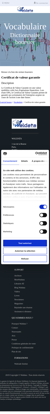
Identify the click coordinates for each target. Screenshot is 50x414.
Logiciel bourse (6, 102)
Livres (16, 296)
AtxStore (18, 276)
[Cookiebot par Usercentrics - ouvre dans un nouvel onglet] (35, 153)
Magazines (18, 303)
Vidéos (17, 292)
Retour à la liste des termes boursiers (17, 72)
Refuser (25, 258)
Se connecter (41, 3)
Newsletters (19, 299)
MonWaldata (19, 280)
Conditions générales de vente (24, 344)
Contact (15, 328)
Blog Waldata (19, 288)
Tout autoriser (25, 243)
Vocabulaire (18, 102)
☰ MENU (5, 3)
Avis (13, 336)
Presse (14, 340)
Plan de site (16, 352)
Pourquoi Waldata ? (19, 324)
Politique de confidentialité (22, 348)
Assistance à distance (22, 311)
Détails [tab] (24, 161)
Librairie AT (19, 284)
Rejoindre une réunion (23, 307)
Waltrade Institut (21, 364)
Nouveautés (16, 332)
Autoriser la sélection (25, 251)
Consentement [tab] (10, 161)
